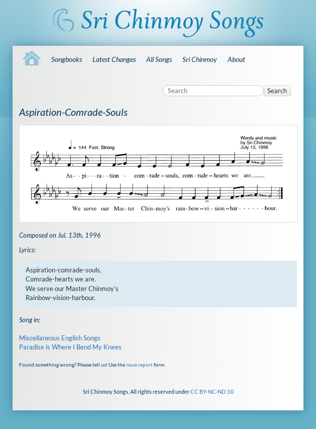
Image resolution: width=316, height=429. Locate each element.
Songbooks (66, 59)
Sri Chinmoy (199, 59)
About (236, 59)
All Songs (159, 59)
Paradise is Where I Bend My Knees (70, 347)
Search (277, 91)
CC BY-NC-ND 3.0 (212, 391)
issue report (139, 365)
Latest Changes (114, 59)
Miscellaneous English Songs (59, 338)
